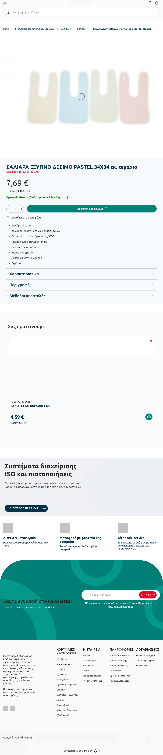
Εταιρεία (87, 655)
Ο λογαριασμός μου (145, 655)
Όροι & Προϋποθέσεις (120, 676)
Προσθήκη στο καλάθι (89, 208)
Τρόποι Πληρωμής (118, 660)
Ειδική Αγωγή (63, 715)
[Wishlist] (25, 217)
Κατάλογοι (88, 665)
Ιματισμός (65, 29)
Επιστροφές (115, 671)
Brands (86, 671)
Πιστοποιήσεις (89, 660)
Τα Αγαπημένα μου (145, 660)
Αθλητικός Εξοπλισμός (67, 710)
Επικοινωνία (142, 665)
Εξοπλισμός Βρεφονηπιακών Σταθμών (34, 29)
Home (6, 29)
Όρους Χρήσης (138, 603)
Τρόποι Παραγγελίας (119, 655)
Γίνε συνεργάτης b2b (92, 681)
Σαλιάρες (82, 29)
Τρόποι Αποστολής (119, 665)
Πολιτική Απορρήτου (120, 606)
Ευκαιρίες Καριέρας (92, 676)
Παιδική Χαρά (63, 705)
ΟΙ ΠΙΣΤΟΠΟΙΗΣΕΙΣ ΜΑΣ (24, 508)
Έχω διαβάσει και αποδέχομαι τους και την (120, 605)
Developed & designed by (82, 751)
